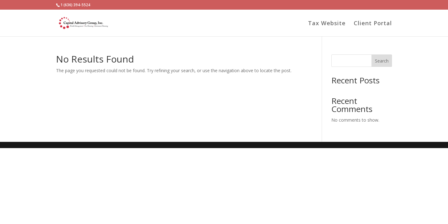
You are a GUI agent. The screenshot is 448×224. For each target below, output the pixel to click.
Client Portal (373, 24)
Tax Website (327, 24)
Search (382, 61)
